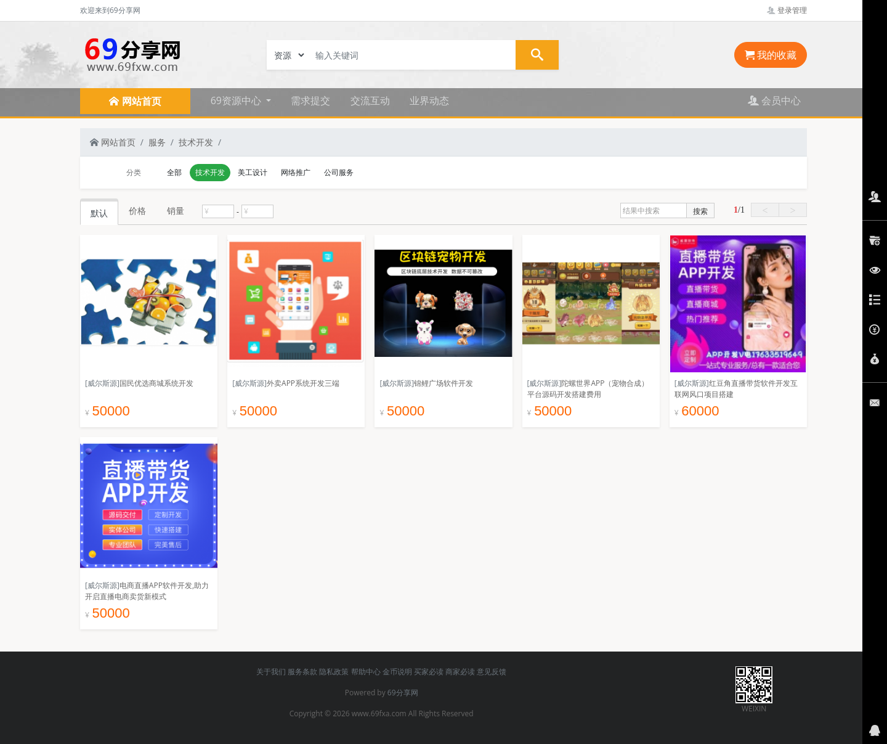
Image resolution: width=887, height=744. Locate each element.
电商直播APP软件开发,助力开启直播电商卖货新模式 (147, 591)
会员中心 (774, 100)
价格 (137, 210)
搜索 (700, 211)
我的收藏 (770, 55)
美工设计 (252, 172)
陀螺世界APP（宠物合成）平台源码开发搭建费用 (588, 388)
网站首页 (113, 142)
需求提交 (310, 100)
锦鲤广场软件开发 (443, 383)
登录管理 (787, 10)
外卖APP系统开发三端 (303, 383)
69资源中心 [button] (237, 100)
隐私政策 (334, 671)
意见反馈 (491, 671)
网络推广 (295, 172)
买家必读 (429, 671)
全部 (174, 172)
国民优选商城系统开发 (156, 383)
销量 (175, 210)
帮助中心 (366, 671)
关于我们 (271, 671)
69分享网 (402, 692)
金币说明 (397, 671)
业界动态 (429, 100)
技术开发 (196, 142)
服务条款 (302, 671)
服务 (157, 142)
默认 (99, 213)
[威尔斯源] (102, 383)
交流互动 (370, 100)
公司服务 (339, 172)
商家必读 (460, 671)
